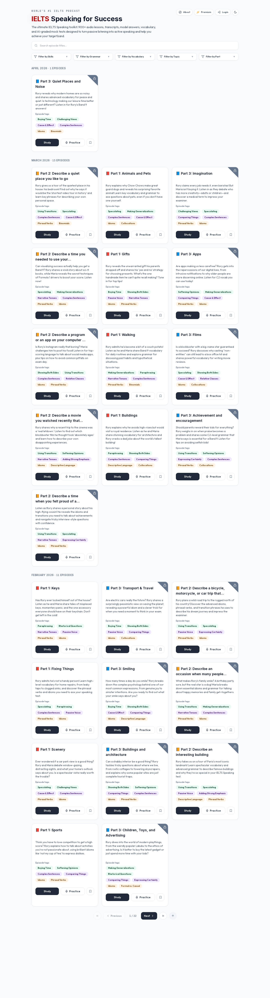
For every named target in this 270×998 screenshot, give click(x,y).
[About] (184, 12)
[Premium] (204, 12)
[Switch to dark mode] (235, 12)
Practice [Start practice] (72, 142)
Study (47, 142)
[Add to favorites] (90, 142)
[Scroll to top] (173, 916)
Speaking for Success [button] (77, 19)
